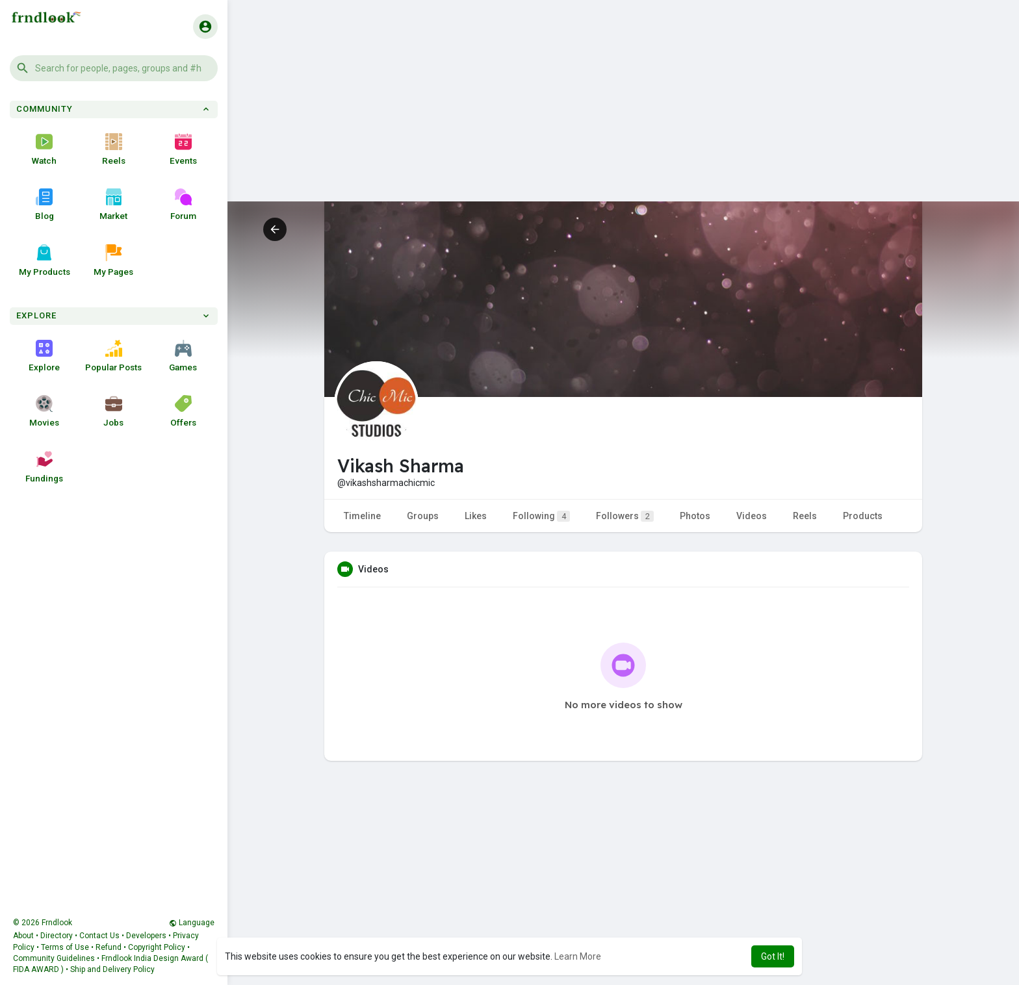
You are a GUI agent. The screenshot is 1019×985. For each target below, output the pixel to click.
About (23, 935)
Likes (476, 516)
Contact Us (99, 935)
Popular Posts (113, 356)
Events (183, 149)
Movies (44, 411)
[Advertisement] (623, 110)
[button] (114, 68)
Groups (423, 516)
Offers (183, 411)
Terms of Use (65, 947)
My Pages (113, 260)
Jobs (113, 411)
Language (191, 922)
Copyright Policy (156, 947)
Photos (695, 516)
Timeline (362, 516)
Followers (625, 516)
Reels (113, 149)
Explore (44, 356)
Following (541, 516)
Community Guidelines (54, 958)
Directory (56, 935)
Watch (44, 149)
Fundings (44, 467)
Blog (44, 204)
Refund (109, 947)
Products (863, 516)
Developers (146, 935)
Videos (751, 516)
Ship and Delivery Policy (112, 969)
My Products (44, 260)
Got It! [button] (772, 956)
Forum (183, 204)
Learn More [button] (577, 956)
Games (183, 356)
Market (113, 204)
